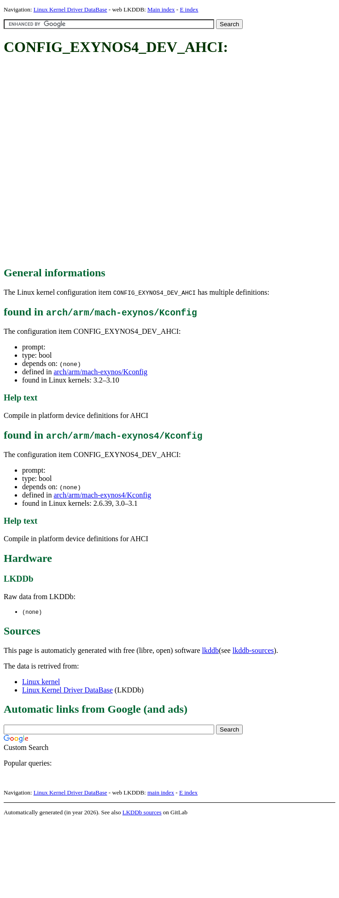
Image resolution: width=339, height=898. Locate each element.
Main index (161, 9)
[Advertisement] (96, 161)
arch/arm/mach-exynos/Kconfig (100, 372)
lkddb (210, 651)
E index (189, 9)
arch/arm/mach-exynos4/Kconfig (102, 495)
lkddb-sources (253, 651)
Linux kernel (41, 682)
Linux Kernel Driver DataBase (70, 9)
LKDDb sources (142, 812)
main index (160, 792)
